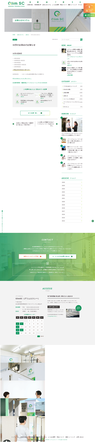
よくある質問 (55, 5)
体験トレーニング (72, 5)
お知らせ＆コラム (46, 5)
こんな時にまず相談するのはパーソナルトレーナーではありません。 (45, 124)
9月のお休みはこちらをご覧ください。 (22, 78)
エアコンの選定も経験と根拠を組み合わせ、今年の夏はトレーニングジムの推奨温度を (74, 52)
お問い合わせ (80, 437)
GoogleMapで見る (52, 316)
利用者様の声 (38, 5)
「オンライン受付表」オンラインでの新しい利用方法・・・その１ (46, 95)
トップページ (15, 437)
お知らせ (15, 39)
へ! (89, 8)
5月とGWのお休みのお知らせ (74, 62)
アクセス (80, 5)
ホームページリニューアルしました (27, 94)
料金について (63, 5)
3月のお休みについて (46, 100)
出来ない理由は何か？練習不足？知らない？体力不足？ (25, 124)
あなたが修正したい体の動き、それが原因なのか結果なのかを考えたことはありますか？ (74, 70)
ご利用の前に (30, 5)
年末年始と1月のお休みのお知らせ (27, 101)
